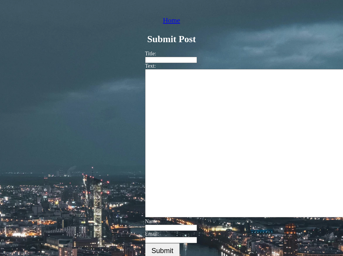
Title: (147, 54)
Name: (149, 221)
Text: (147, 66)
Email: (149, 234)
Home (171, 20)
